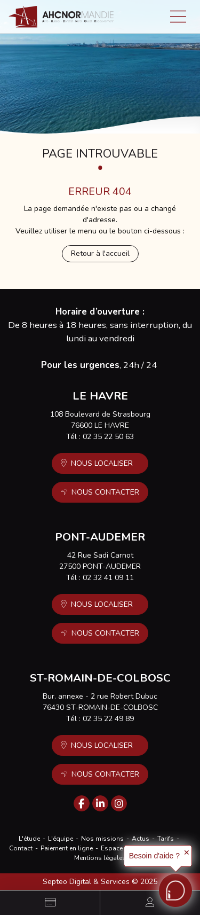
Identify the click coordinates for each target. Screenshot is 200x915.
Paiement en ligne (67, 848)
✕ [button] (186, 852)
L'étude (29, 838)
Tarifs (165, 838)
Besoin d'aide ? (154, 855)
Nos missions (102, 838)
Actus (140, 838)
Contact (21, 848)
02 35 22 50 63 (108, 437)
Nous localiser (102, 463)
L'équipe (60, 838)
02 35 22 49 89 (108, 719)
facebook (82, 803)
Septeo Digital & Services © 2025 (100, 882)
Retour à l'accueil (100, 253)
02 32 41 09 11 (108, 578)
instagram (119, 803)
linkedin (100, 803)
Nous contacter (105, 492)
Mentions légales (100, 858)
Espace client (120, 848)
